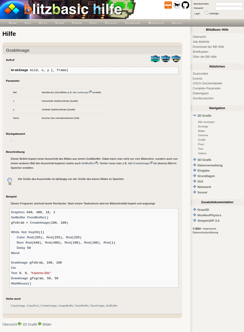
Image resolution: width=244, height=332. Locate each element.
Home (13, 22)
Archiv (177, 22)
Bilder (47, 324)
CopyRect (33, 305)
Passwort (198, 8)
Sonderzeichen (203, 98)
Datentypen (201, 93)
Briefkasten (200, 51)
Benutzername (201, 3)
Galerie (111, 22)
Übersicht (9, 324)
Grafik (201, 139)
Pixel (201, 144)
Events (197, 78)
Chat (93, 22)
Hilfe (43, 22)
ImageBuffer (65, 305)
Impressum (209, 228)
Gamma (203, 135)
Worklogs (156, 22)
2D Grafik (30, 324)
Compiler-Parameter (207, 88)
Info (28, 22)
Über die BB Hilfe (205, 56)
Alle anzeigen (206, 121)
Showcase (133, 22)
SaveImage (97, 305)
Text (200, 148)
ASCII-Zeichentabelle (207, 83)
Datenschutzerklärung (205, 232)
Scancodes (200, 73)
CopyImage (18, 305)
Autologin (214, 13)
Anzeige (203, 126)
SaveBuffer (81, 305)
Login (197, 13)
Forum (77, 22)
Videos (202, 153)
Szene (60, 22)
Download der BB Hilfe (208, 46)
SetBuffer (111, 305)
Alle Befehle (201, 41)
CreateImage (49, 305)
